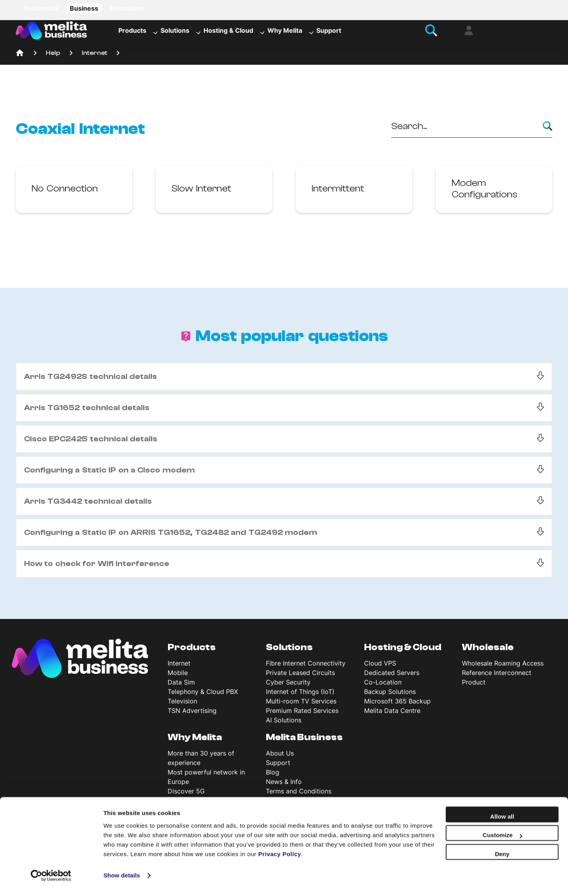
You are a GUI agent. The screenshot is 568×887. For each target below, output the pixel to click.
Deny (502, 849)
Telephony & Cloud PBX (203, 694)
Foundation (127, 8)
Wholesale (488, 650)
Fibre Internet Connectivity (306, 666)
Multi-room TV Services (301, 704)
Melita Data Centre (392, 713)
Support (328, 32)
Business (84, 8)
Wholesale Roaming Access (503, 666)
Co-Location (383, 685)
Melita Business (304, 740)
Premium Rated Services (302, 713)
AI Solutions (283, 723)
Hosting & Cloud (228, 32)
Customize (502, 830)
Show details (121, 871)
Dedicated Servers (391, 675)
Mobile (178, 675)
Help (53, 55)
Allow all (502, 812)
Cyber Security (288, 685)
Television (182, 704)
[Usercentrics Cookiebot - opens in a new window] (51, 872)
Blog (272, 775)
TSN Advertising (192, 713)
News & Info (284, 784)
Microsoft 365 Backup (397, 704)
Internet (94, 55)
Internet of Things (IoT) (300, 694)
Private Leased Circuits (300, 675)
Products (132, 32)
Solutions (175, 32)
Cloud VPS (380, 666)
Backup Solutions (390, 694)
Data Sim (181, 685)
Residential (41, 8)
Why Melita (284, 32)
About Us (280, 756)
